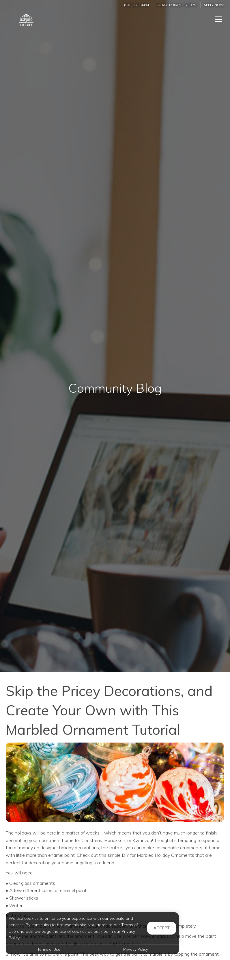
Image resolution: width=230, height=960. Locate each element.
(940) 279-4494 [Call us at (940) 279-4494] (136, 5)
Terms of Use (49, 949)
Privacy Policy (135, 949)
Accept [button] (162, 928)
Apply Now (213, 5)
